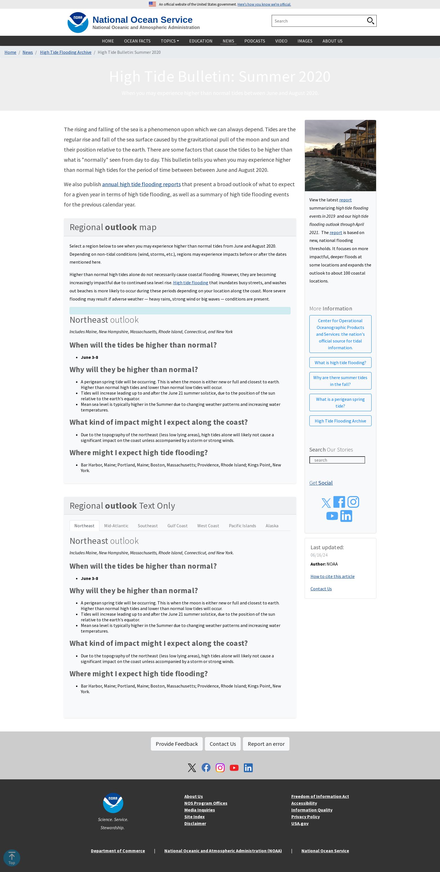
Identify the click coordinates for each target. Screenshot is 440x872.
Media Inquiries (199, 810)
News (28, 52)
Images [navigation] (305, 41)
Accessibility (304, 803)
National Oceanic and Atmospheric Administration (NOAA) (223, 850)
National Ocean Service (325, 850)
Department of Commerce (118, 850)
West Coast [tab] (208, 525)
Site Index (194, 816)
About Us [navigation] (333, 41)
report (345, 200)
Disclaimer (195, 823)
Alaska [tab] (272, 525)
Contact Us (321, 588)
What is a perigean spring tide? (340, 402)
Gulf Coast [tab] (177, 525)
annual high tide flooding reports (141, 184)
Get (321, 482)
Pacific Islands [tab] (242, 525)
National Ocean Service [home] (143, 20)
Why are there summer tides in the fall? (340, 381)
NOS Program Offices (205, 803)
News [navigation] (228, 41)
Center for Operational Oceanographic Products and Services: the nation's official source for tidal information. (340, 334)
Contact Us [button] (223, 743)
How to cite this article (333, 576)
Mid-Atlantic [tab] (116, 525)
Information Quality (311, 810)
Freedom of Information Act (320, 796)
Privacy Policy (305, 816)
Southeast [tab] (148, 525)
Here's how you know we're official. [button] (264, 4)
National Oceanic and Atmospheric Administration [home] (146, 27)
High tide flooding (190, 282)
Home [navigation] (108, 41)
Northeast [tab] (84, 525)
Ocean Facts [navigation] (137, 41)
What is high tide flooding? (340, 362)
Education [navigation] (201, 41)
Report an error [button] (266, 743)
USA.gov (300, 823)
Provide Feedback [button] (177, 743)
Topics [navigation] (168, 41)
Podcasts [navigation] (254, 41)
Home (10, 52)
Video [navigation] (281, 41)
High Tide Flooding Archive (65, 52)
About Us (193, 796)
